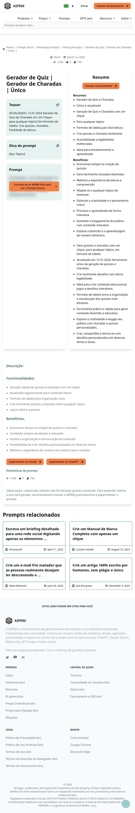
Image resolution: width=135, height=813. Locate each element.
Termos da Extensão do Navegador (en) (31, 759)
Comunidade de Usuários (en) (90, 682)
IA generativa (14, 696)
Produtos (25, 18)
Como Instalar (79, 738)
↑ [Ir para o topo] (126, 803)
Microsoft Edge (80, 752)
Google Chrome (80, 745)
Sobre (126, 18)
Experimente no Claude (25, 462)
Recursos (107, 18)
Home (10, 47)
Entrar (84, 6)
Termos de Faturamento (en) (24, 766)
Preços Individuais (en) (20, 703)
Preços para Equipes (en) (22, 710)
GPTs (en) (86, 18)
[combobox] (67, 25)
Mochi (57, 57)
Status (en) (77, 689)
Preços (45, 18)
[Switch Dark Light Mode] (73, 6)
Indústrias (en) (15, 682)
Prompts (64, 18)
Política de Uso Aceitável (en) (24, 745)
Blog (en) (11, 717)
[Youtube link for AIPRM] (15, 658)
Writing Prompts (72, 47)
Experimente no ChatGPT (66, 462)
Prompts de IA (25, 47)
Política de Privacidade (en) (23, 738)
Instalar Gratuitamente (113, 6)
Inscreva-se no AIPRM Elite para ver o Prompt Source (35, 186)
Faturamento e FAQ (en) (86, 696)
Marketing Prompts (48, 47)
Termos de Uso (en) (18, 752)
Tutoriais (76, 675)
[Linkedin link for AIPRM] (24, 658)
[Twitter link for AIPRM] (7, 657)
